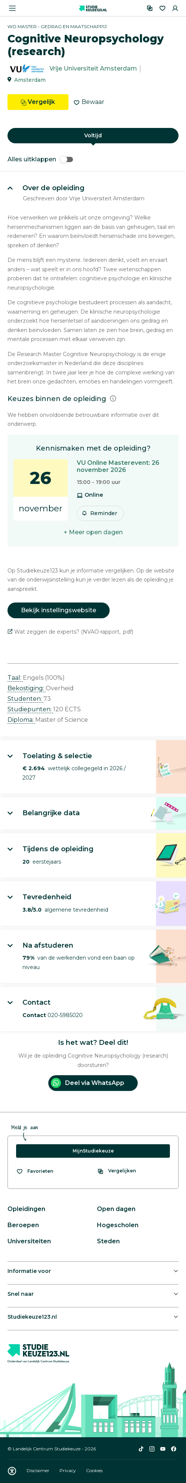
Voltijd (93, 135)
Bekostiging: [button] (26, 688)
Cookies (94, 1470)
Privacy (68, 1470)
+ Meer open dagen (93, 532)
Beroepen (23, 1225)
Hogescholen (117, 1225)
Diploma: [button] (21, 719)
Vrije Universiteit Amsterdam (93, 68)
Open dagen (116, 1209)
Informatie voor (29, 1271)
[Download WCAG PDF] (11, 1470)
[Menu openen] (12, 8)
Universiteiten (29, 1241)
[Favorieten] (162, 8)
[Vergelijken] (150, 8)
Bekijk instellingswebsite (58, 610)
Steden (108, 1241)
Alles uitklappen (40, 159)
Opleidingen (26, 1209)
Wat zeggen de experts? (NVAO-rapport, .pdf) (70, 631)
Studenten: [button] (25, 698)
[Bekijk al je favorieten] (34, 1171)
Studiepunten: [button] (30, 709)
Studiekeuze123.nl (32, 1316)
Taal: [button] (15, 677)
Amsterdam (30, 80)
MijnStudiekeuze (93, 1151)
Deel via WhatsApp (87, 1083)
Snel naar (20, 1294)
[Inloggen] (175, 8)
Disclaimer (39, 1470)
